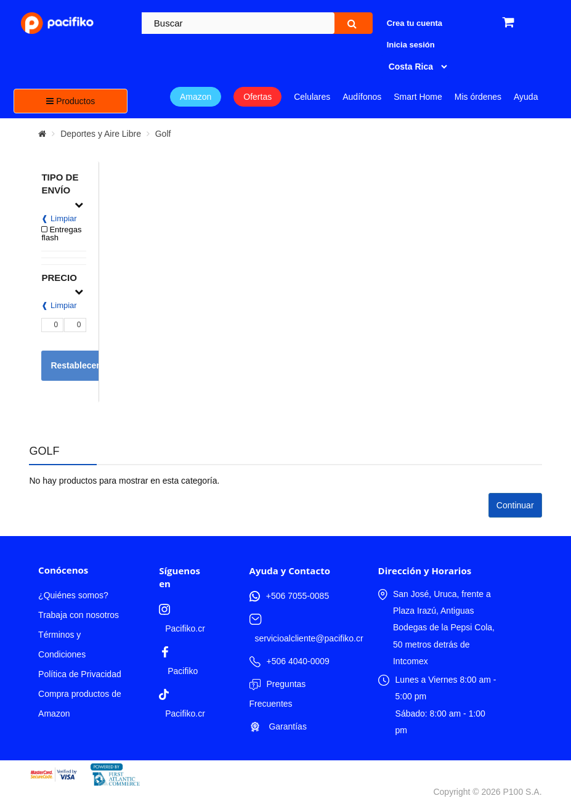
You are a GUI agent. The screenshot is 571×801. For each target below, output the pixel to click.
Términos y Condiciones (62, 644)
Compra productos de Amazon (79, 703)
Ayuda (526, 97)
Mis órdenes (478, 97)
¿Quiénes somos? (73, 595)
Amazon (195, 97)
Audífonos (361, 97)
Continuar (515, 505)
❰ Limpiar (58, 218)
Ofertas (257, 97)
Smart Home (418, 97)
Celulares (312, 97)
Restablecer (75, 365)
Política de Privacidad (79, 674)
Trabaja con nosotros (78, 615)
